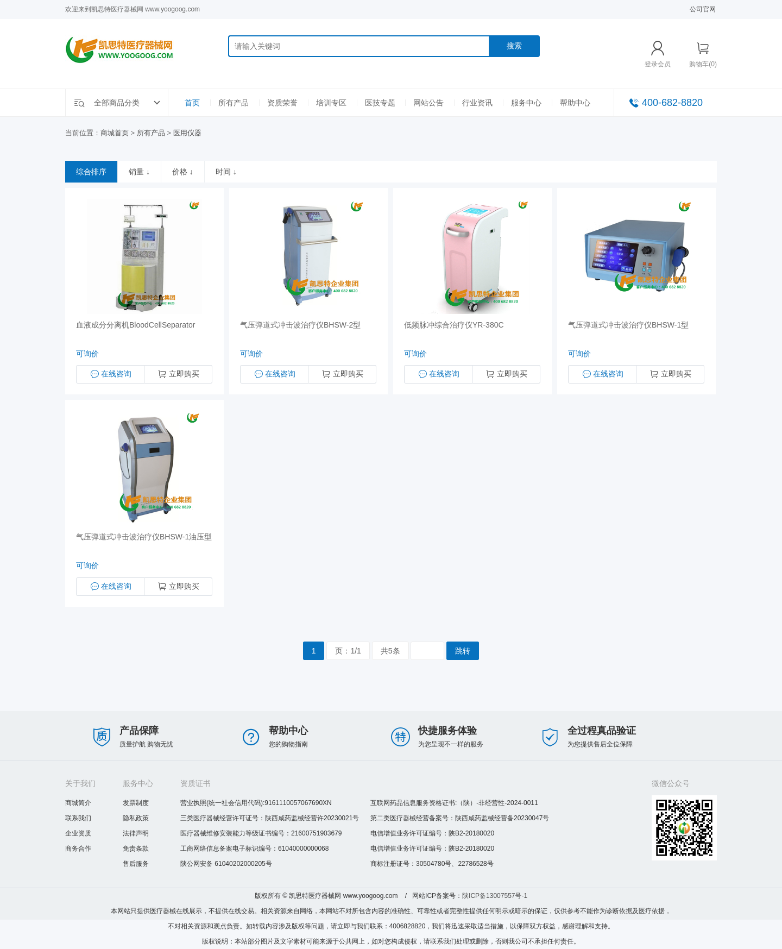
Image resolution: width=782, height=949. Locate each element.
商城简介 (78, 803)
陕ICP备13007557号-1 (494, 896)
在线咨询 (110, 374)
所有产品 (233, 102)
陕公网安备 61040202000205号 (226, 864)
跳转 (462, 650)
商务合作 (78, 848)
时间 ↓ (226, 171)
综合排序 (91, 171)
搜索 (514, 45)
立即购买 (178, 374)
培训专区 (331, 102)
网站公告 (428, 102)
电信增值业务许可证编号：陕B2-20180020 (432, 833)
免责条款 (136, 848)
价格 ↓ (182, 171)
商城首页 (114, 133)
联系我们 (78, 818)
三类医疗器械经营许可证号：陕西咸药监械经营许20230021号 (269, 818)
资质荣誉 (282, 102)
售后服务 (136, 864)
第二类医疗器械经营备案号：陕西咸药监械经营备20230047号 (459, 818)
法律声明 (136, 833)
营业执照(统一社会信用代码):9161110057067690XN (256, 803)
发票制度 (136, 803)
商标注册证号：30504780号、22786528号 (432, 864)
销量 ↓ (139, 171)
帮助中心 (575, 102)
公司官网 (703, 9)
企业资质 (78, 833)
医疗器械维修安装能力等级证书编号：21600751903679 (261, 833)
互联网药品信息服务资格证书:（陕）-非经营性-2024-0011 (454, 803)
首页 (192, 102)
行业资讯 (477, 102)
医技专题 (380, 102)
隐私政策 (136, 818)
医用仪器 (187, 133)
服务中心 (526, 102)
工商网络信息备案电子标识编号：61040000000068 (254, 848)
